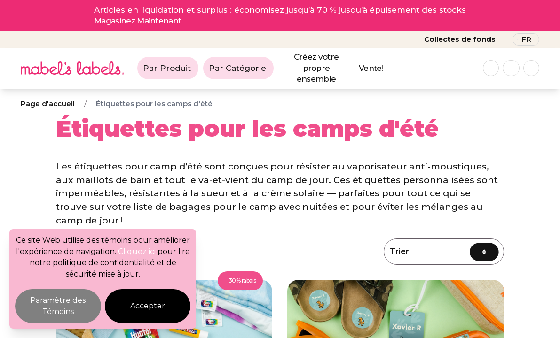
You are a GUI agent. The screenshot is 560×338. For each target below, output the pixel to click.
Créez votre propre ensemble (316, 68)
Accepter (147, 305)
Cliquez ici (137, 251)
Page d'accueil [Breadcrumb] (48, 103)
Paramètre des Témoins (58, 306)
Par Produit (167, 68)
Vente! (371, 68)
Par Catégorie (237, 68)
